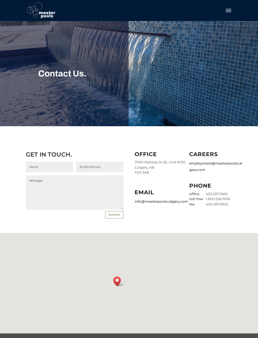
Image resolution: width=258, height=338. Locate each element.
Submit (114, 214)
